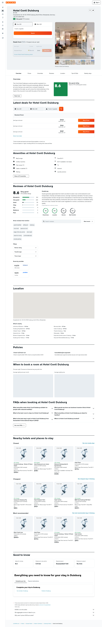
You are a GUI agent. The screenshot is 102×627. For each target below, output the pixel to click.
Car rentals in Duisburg (22, 591)
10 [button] (25, 47)
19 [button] (33, 50)
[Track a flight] (3, 25)
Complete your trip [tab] (21, 581)
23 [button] (48, 50)
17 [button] (25, 50)
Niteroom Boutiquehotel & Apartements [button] (61, 464)
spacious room (24, 228)
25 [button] (29, 54)
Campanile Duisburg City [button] (20, 500)
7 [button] (40, 43)
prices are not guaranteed (44, 604)
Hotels (22, 623)
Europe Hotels (29, 623)
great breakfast (17, 225)
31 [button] (25, 58)
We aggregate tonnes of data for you (54, 612)
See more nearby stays (88, 443)
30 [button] (48, 54)
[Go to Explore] (3, 22)
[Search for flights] (3, 7)
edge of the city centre (19, 232)
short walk (29, 232)
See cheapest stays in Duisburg (86, 479)
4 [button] (29, 43)
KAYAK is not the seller (54, 609)
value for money (18, 235)
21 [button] (40, 50)
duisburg (32, 225)
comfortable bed (28, 235)
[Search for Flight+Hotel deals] (3, 17)
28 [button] (40, 54)
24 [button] (25, 54)
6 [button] (76, 39)
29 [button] (44, 54)
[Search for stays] (3, 10)
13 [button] (37, 47)
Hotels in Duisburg (46, 591)
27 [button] (37, 54)
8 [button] (44, 43)
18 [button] (29, 50)
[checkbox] (21, 266)
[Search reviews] (63, 221)
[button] (2, 2)
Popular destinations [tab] (33, 581)
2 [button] (48, 39)
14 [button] (40, 47)
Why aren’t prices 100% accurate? (54, 615)
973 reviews (26, 19)
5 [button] (72, 39)
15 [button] (44, 47)
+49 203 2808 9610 (18, 16)
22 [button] (44, 50)
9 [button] (48, 43)
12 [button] (33, 47)
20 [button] (37, 50)
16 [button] (48, 47)
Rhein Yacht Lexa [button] (18, 532)
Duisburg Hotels (47, 623)
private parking (17, 239)
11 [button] (29, 47)
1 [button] (44, 39)
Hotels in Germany (38, 623)
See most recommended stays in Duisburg (83, 513)
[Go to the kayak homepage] (11, 2)
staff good (25, 225)
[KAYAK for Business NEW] (3, 28)
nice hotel (16, 228)
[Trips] (3, 33)
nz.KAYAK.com (16, 623)
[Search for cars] (3, 14)
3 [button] (25, 43)
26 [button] (33, 54)
